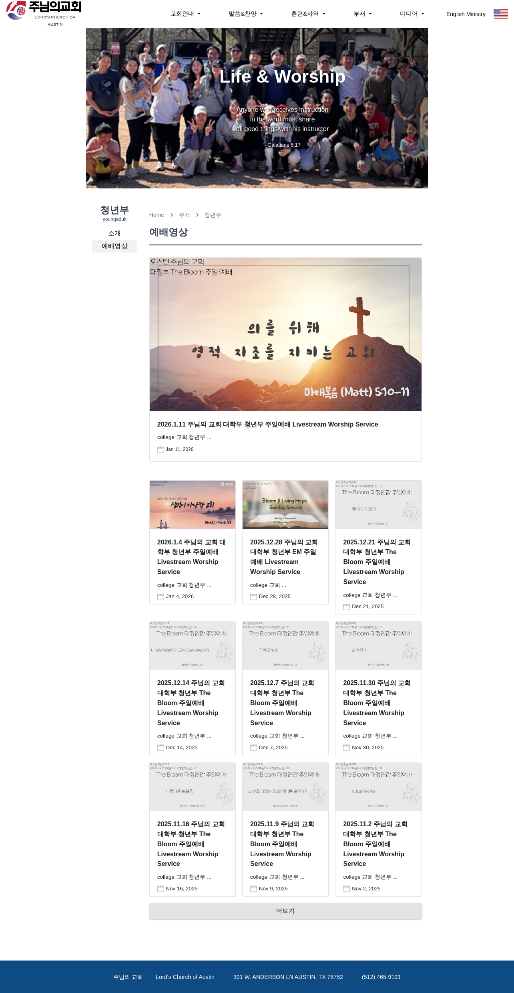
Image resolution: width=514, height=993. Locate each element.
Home (157, 215)
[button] (114, 233)
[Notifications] (185, 14)
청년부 (213, 215)
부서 (184, 215)
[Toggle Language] (501, 14)
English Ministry (466, 14)
